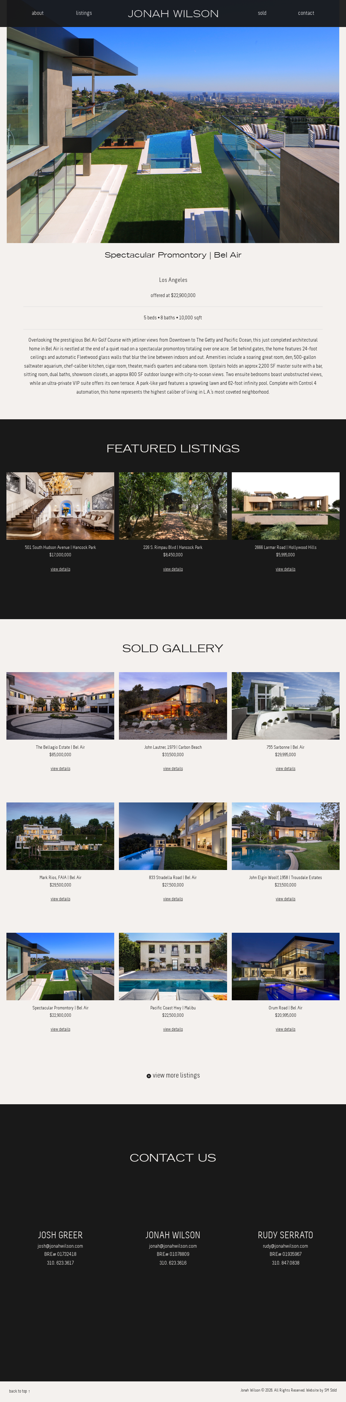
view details (60, 569)
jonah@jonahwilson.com (173, 1246)
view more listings (173, 1075)
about (38, 13)
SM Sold (330, 1390)
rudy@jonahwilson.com (285, 1246)
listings (84, 13)
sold (262, 13)
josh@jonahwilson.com (60, 1246)
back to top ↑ (19, 1391)
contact (306, 13)
